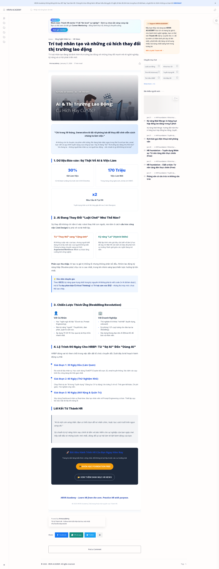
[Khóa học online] (173, 147)
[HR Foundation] (161, 117)
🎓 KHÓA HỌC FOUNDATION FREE (94, 466)
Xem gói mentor (59, 30)
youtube (64, 524)
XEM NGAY (177, 3)
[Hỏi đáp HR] (170, 78)
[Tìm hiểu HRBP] (152, 78)
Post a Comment (94, 549)
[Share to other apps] (100, 534)
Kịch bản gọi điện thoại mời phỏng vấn (162, 140)
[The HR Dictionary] (152, 72)
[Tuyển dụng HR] (170, 72)
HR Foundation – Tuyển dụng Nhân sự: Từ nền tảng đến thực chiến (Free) (162, 153)
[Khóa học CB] (170, 66)
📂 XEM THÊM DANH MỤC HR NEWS (95, 477)
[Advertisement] (161, 220)
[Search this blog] (49, 9)
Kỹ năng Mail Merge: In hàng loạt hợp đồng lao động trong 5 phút (162, 122)
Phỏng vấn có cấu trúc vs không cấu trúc (163, 177)
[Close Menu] (215, 3)
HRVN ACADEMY (14, 10)
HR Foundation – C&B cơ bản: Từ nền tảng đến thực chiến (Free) (161, 166)
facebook (57, 524)
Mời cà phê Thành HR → (155, 50)
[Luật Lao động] (152, 66)
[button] (215, 10)
